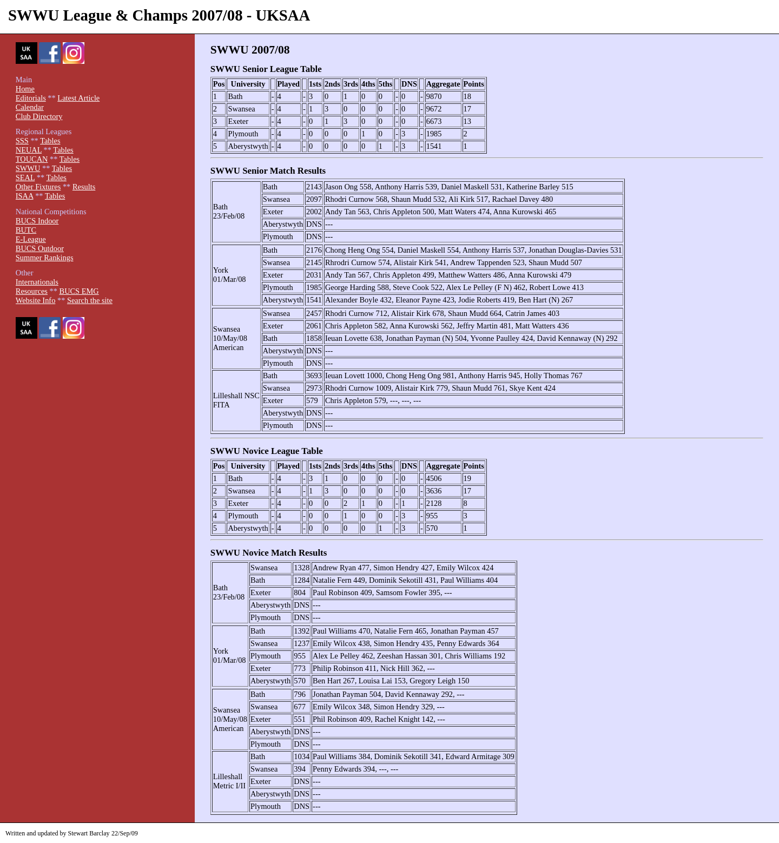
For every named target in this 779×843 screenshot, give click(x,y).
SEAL (25, 177)
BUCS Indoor (37, 220)
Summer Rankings (45, 257)
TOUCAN (32, 159)
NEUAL (29, 150)
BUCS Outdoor (40, 248)
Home (25, 88)
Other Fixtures (38, 186)
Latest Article (78, 98)
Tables (50, 140)
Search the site (90, 300)
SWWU (28, 168)
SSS (22, 140)
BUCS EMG (79, 291)
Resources (32, 291)
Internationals (37, 282)
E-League (31, 239)
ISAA (25, 196)
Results (83, 186)
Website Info (36, 300)
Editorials (31, 98)
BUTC (26, 230)
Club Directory (39, 116)
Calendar (30, 107)
